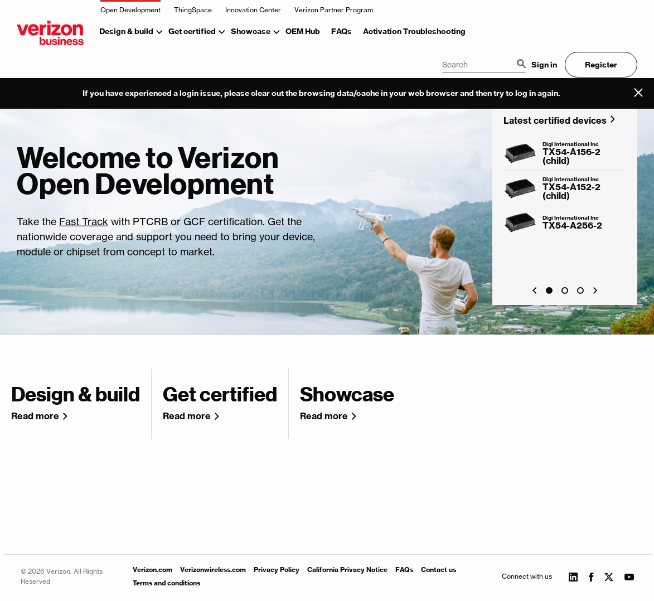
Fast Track (83, 221)
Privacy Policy (276, 569)
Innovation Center (253, 10)
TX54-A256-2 (572, 225)
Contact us (438, 569)
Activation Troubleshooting (414, 31)
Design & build (126, 31)
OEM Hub (302, 31)
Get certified (192, 31)
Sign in (544, 65)
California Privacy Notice (347, 569)
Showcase (250, 31)
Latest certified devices (555, 120)
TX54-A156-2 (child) (571, 156)
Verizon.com (152, 569)
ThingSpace (193, 10)
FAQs (341, 31)
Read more (35, 415)
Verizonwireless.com (213, 569)
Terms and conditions (166, 583)
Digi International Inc (570, 144)
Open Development (130, 10)
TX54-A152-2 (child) (571, 191)
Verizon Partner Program (333, 10)
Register (601, 65)
